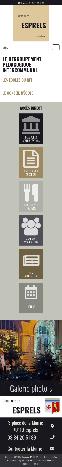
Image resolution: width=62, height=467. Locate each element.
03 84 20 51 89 (31, 2)
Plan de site (35, 463)
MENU (5, 47)
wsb (44, 460)
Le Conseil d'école (17, 93)
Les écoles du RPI (17, 80)
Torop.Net (20, 460)
